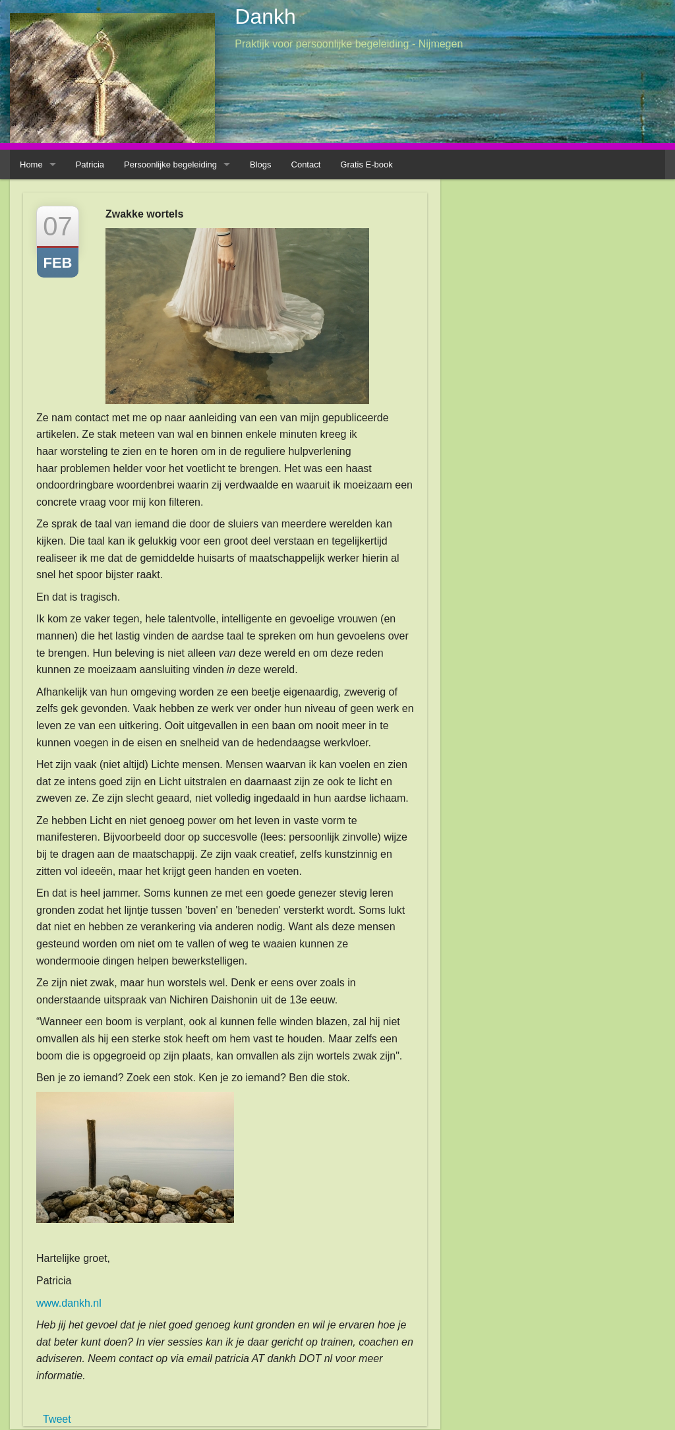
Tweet (57, 1419)
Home (31, 164)
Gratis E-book (366, 164)
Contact (306, 164)
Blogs (261, 164)
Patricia (90, 164)
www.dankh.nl (69, 1303)
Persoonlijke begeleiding (170, 164)
